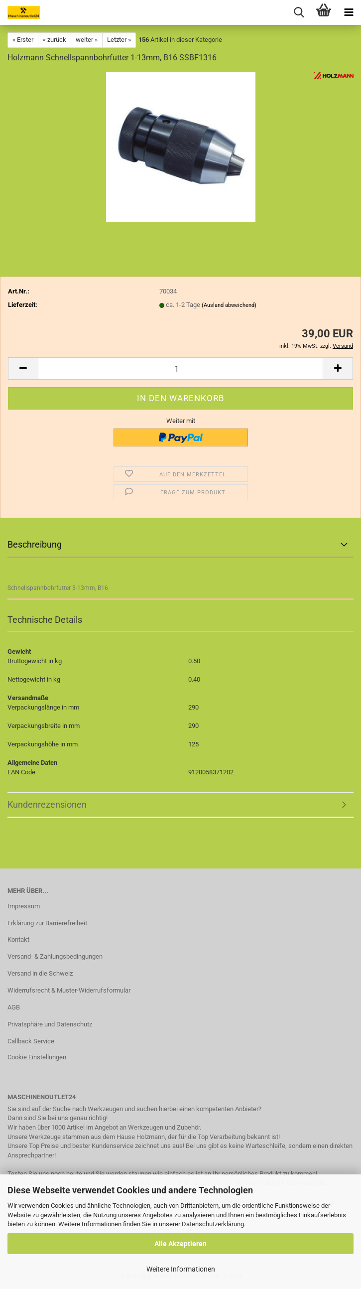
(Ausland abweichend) (229, 305)
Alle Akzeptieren (180, 1244)
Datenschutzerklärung (213, 1224)
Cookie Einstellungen (36, 1057)
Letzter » (119, 39)
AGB (13, 1007)
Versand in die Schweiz (40, 973)
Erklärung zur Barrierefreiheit (47, 923)
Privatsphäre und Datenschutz (49, 1024)
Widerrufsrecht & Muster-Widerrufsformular (68, 990)
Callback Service (30, 1041)
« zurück (54, 39)
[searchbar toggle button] (298, 12)
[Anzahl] (180, 368)
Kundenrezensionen (47, 804)
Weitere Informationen (180, 1269)
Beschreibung (34, 544)
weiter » (87, 39)
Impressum (23, 906)
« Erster (22, 39)
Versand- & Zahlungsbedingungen (55, 956)
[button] (23, 368)
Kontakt (18, 939)
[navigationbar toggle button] (348, 12)
